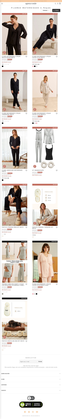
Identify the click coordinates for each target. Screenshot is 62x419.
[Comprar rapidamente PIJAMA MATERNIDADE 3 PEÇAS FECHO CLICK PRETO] (34, 52)
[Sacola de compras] (60, 3)
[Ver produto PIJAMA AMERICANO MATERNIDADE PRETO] (14, 148)
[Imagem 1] (24, 281)
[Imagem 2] (56, 281)
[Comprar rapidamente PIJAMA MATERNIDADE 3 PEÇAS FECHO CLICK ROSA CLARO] (34, 280)
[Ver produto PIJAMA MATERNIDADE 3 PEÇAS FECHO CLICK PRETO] (45, 34)
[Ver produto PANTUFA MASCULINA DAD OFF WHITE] (14, 319)
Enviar (40, 361)
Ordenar (46, 10)
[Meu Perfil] (57, 3)
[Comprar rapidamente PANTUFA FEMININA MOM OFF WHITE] (4, 223)
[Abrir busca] (55, 3)
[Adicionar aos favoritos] (26, 56)
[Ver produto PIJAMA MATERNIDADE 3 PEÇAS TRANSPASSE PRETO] (14, 91)
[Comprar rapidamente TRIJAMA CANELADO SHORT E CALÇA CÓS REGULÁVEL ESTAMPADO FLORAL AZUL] (4, 280)
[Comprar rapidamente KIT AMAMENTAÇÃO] (34, 166)
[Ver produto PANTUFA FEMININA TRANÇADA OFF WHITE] (45, 205)
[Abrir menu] (2, 3)
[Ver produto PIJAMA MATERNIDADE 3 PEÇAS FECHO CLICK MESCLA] (45, 91)
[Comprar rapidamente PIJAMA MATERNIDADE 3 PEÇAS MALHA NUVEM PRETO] (4, 52)
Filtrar (56, 10)
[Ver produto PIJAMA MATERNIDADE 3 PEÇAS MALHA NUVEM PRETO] (14, 34)
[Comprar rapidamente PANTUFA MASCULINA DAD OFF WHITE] (4, 337)
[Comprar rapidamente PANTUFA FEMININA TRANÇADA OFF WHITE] (34, 223)
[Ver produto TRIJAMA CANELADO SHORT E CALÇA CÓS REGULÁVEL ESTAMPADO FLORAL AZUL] (14, 262)
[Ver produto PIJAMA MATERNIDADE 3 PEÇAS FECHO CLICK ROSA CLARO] (45, 262)
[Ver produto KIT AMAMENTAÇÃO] (45, 148)
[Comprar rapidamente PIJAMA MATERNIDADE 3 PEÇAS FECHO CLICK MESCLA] (34, 109)
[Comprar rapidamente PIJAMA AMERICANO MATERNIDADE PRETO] (4, 166)
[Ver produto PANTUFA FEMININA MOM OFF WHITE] (14, 205)
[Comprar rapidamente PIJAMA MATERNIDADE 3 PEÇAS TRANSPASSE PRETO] (4, 109)
